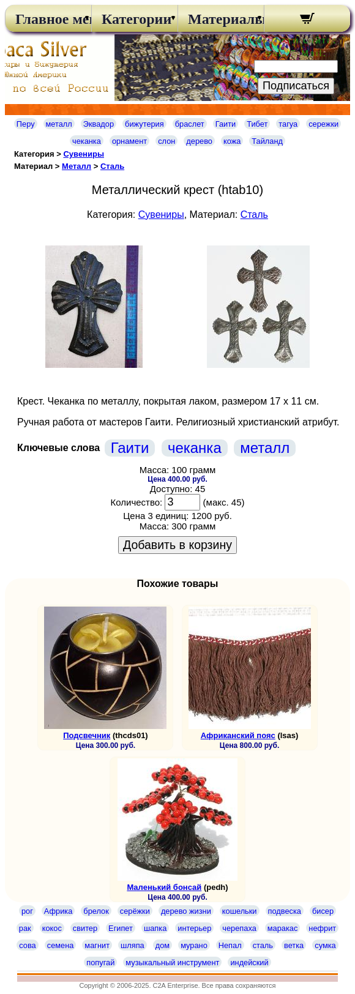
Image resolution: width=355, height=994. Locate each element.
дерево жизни (186, 911)
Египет (120, 928)
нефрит (322, 928)
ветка (294, 945)
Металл (76, 166)
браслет (189, 124)
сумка (325, 945)
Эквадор (98, 124)
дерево (199, 141)
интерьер (194, 928)
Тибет (257, 124)
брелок (95, 911)
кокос (52, 928)
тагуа (287, 124)
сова (27, 945)
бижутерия (144, 124)
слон (166, 141)
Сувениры (83, 154)
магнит (97, 945)
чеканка (86, 141)
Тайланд (267, 141)
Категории (135, 19)
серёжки (135, 911)
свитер (85, 928)
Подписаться (296, 86)
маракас (282, 928)
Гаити (225, 124)
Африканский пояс (238, 735)
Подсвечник (86, 735)
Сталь (112, 166)
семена (60, 945)
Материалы (221, 19)
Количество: (137, 502)
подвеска (284, 911)
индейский (249, 962)
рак (25, 928)
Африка (58, 911)
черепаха (239, 928)
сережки (323, 124)
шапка (155, 928)
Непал (230, 945)
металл (59, 124)
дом (162, 945)
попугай (100, 962)
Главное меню (48, 19)
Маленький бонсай (164, 887)
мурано (194, 945)
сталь (263, 945)
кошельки (239, 911)
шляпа (132, 945)
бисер (323, 911)
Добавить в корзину (177, 544)
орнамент (129, 141)
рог (27, 911)
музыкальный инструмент (172, 962)
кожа (232, 141)
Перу (26, 124)
